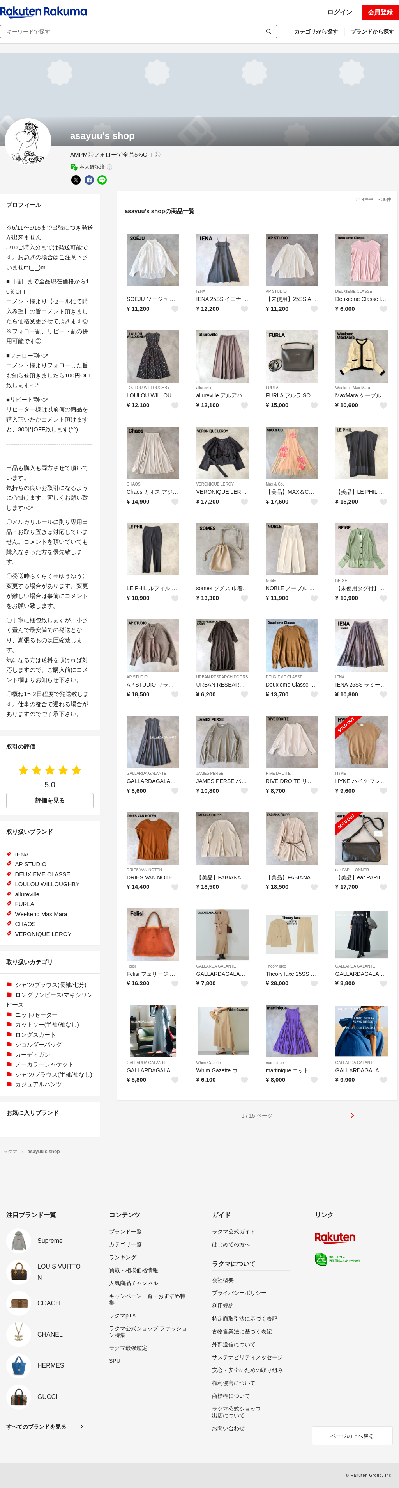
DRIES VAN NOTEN (144, 870)
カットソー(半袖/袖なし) (47, 1024)
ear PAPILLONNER (352, 870)
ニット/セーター (36, 1014)
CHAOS (134, 484)
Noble (271, 580)
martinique (275, 1063)
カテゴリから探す (316, 31)
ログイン (339, 12)
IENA (200, 291)
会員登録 (380, 12)
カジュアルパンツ (38, 1084)
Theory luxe (276, 966)
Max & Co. (275, 484)
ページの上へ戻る (352, 1436)
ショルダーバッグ (38, 1044)
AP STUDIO (276, 291)
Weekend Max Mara (352, 388)
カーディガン (32, 1054)
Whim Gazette (208, 1063)
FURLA (272, 388)
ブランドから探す (372, 31)
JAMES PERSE (210, 773)
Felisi (131, 966)
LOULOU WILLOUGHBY (148, 388)
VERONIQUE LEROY (215, 484)
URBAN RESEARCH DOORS (222, 677)
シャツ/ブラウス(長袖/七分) (51, 984)
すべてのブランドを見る (36, 1427)
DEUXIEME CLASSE (353, 291)
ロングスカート (35, 1034)
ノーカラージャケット (44, 1064)
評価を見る (50, 800)
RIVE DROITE (278, 773)
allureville (204, 388)
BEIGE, (341, 580)
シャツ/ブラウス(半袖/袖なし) (53, 1074)
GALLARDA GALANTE (146, 773)
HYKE (340, 773)
